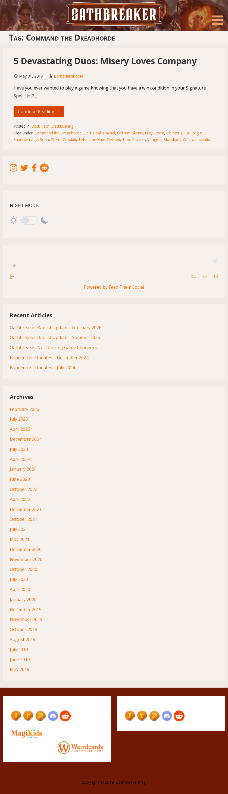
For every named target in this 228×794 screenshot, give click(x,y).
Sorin (44, 139)
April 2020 (20, 589)
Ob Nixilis (174, 133)
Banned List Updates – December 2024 (49, 358)
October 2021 (23, 519)
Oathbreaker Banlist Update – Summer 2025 (55, 337)
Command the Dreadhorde (58, 133)
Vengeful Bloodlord (164, 139)
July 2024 (19, 449)
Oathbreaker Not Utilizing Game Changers (53, 347)
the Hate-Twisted (105, 139)
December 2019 (26, 610)
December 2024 (26, 439)
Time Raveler (133, 139)
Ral (187, 133)
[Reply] (214, 276)
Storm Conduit (63, 139)
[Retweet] (194, 275)
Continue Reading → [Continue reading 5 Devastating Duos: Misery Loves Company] (39, 112)
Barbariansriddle (68, 76)
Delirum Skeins (130, 133)
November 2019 (26, 619)
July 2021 (19, 529)
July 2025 (19, 419)
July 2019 (19, 650)
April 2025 (20, 429)
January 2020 (23, 599)
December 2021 (26, 509)
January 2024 (23, 469)
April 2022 (20, 499)
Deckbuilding (62, 126)
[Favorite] (205, 276)
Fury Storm (154, 133)
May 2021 (19, 539)
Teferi (83, 139)
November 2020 (26, 559)
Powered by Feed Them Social (114, 287)
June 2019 (20, 660)
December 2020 (26, 549)
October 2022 (23, 489)
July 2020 (19, 579)
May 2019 (19, 669)
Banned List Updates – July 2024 (42, 368)
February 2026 (24, 409)
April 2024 (20, 459)
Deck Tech (40, 126)
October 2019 (23, 629)
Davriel (109, 133)
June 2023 (20, 479)
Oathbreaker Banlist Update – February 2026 (55, 328)
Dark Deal (92, 133)
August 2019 (22, 639)
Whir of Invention (198, 139)
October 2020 (23, 569)
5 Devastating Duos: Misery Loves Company (105, 61)
